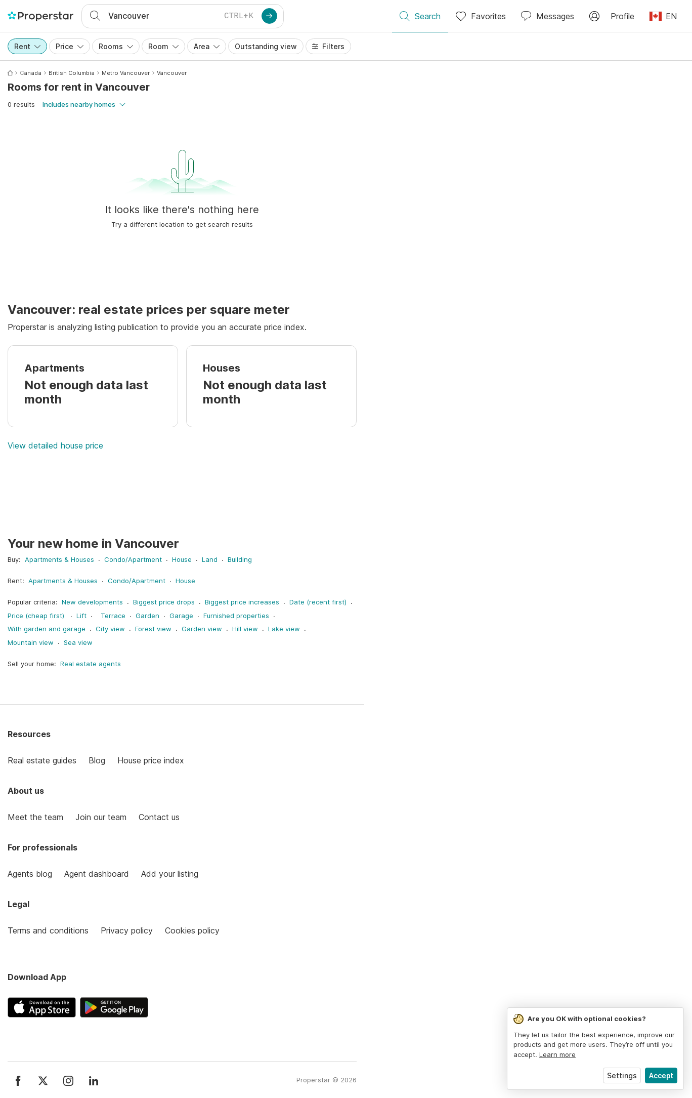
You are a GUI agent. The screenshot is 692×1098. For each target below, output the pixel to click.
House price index (150, 760)
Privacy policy (127, 930)
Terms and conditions (48, 930)
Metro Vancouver (126, 72)
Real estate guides (42, 760)
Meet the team (35, 817)
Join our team (100, 817)
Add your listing (169, 874)
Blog (97, 760)
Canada (30, 72)
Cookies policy (192, 930)
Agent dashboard (96, 874)
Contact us (159, 817)
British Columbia (72, 72)
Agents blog (30, 874)
